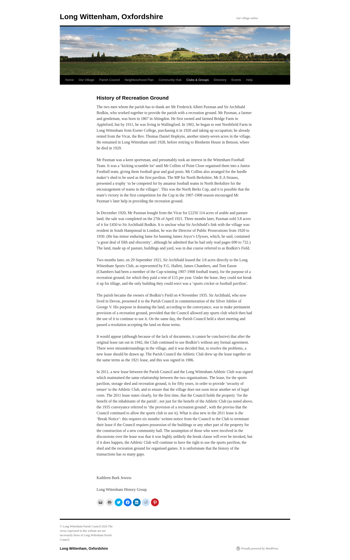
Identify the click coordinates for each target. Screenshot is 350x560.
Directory (220, 80)
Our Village (86, 80)
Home (69, 80)
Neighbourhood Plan (139, 80)
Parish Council (109, 80)
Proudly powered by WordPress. (260, 548)
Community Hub (170, 80)
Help (249, 80)
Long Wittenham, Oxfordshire (111, 17)
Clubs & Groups (197, 80)
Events (236, 80)
